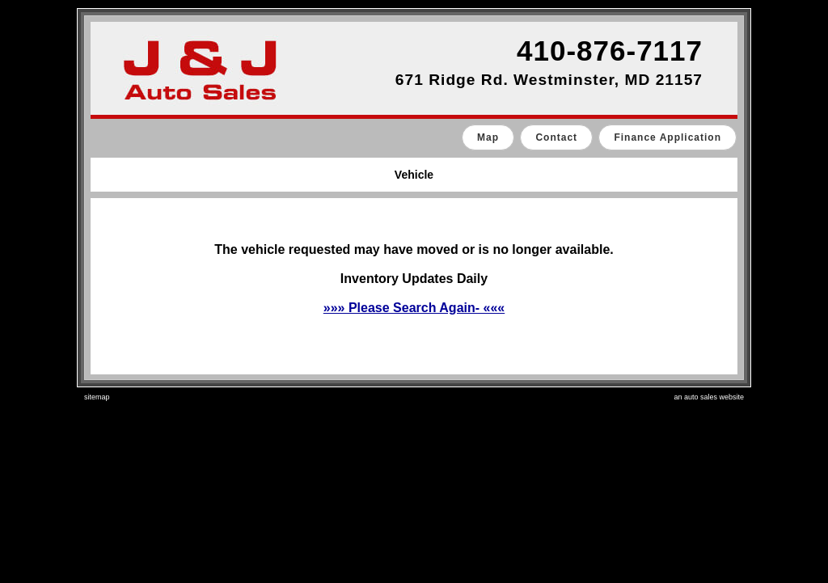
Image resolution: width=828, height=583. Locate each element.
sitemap (97, 397)
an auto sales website (709, 397)
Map (488, 137)
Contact (556, 137)
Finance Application (667, 137)
